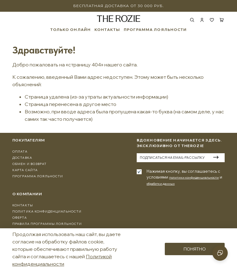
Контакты (22, 205)
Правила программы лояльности (47, 224)
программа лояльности (37, 176)
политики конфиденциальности (194, 177)
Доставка (22, 158)
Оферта (19, 218)
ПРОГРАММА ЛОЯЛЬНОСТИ (155, 30)
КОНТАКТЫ (107, 30)
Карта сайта (25, 170)
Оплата (19, 152)
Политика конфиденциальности (46, 211)
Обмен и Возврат (29, 164)
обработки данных (161, 184)
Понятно (195, 249)
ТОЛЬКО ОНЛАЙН (70, 30)
